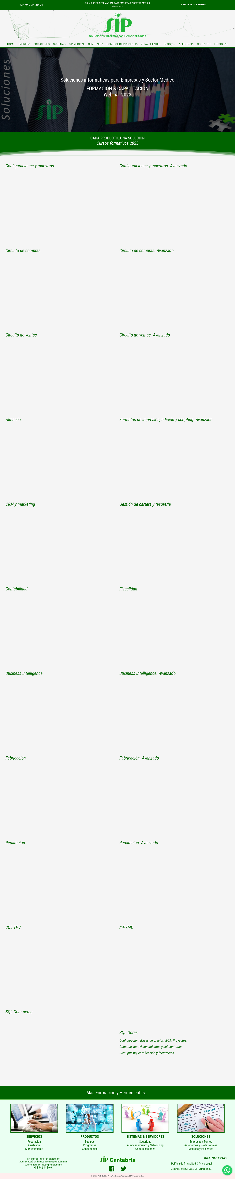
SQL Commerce (19, 1011)
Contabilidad (17, 589)
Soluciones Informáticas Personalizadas (117, 36)
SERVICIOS (34, 1136)
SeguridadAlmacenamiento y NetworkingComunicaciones (145, 1145)
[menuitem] (32, 5)
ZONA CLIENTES (151, 44)
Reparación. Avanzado (138, 842)
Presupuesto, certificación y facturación (146, 1053)
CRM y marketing (20, 504)
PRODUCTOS (89, 1136)
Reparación (15, 842)
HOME (11, 44)
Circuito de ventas (21, 335)
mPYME (126, 927)
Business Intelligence (24, 673)
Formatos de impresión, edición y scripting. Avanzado (166, 419)
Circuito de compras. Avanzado (146, 250)
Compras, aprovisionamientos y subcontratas (150, 1047)
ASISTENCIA (186, 44)
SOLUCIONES (41, 44)
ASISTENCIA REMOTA (193, 4)
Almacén (13, 419)
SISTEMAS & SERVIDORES (145, 1136)
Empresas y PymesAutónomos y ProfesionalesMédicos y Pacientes (200, 1145)
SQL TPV (13, 927)
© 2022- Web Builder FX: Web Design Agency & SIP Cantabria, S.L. (117, 1176)
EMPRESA (24, 44)
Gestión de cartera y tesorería (145, 504)
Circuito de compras (23, 250)
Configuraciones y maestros (30, 166)
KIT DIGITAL (221, 44)
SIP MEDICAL (76, 44)
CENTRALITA (95, 44)
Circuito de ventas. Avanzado (144, 335)
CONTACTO (204, 44)
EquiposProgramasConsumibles (90, 1145)
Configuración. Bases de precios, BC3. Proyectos (152, 1040)
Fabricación (16, 758)
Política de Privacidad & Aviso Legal (191, 1163)
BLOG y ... (169, 44)
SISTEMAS (59, 44)
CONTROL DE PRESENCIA (122, 44)
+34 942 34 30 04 (31, 4)
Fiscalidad (128, 589)
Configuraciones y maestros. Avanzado (153, 166)
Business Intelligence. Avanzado (147, 673)
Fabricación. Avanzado (139, 758)
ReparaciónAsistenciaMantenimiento (34, 1145)
